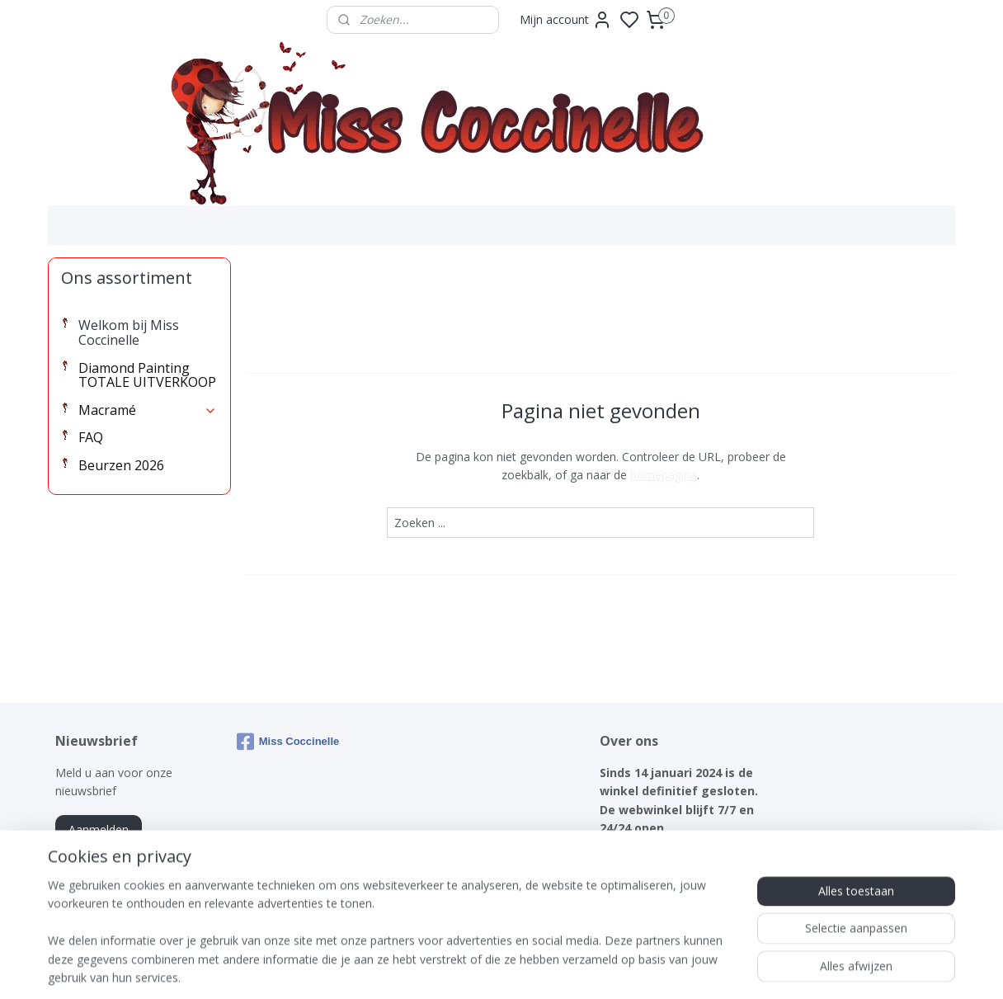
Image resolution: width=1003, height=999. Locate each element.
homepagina (663, 475)
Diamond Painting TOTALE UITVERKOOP (147, 375)
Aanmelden (98, 829)
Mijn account (566, 20)
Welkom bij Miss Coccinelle (128, 332)
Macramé (147, 410)
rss (594, 969)
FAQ (90, 437)
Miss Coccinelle (288, 742)
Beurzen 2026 (121, 465)
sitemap (559, 969)
